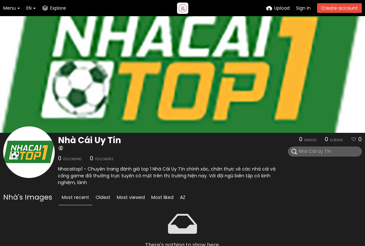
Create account (339, 8)
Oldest (103, 197)
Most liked (162, 197)
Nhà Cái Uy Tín (89, 140)
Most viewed (131, 197)
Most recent (75, 197)
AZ (182, 197)
